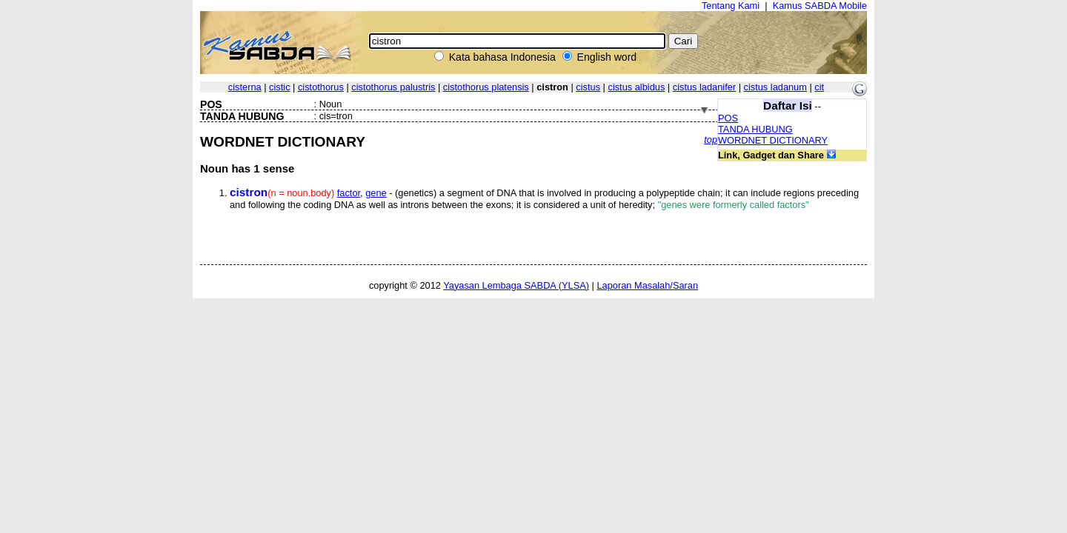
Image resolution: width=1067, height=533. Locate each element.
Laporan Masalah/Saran (647, 285)
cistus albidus (636, 87)
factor (348, 192)
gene (375, 192)
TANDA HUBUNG (755, 129)
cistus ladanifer (704, 87)
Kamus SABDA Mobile (820, 5)
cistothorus (321, 87)
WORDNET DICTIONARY (773, 140)
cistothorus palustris (393, 87)
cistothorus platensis (486, 87)
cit (819, 87)
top (710, 139)
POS (728, 118)
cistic (279, 87)
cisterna (245, 87)
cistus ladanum (775, 87)
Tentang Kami (730, 5)
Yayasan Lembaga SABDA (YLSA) (516, 285)
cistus (588, 87)
